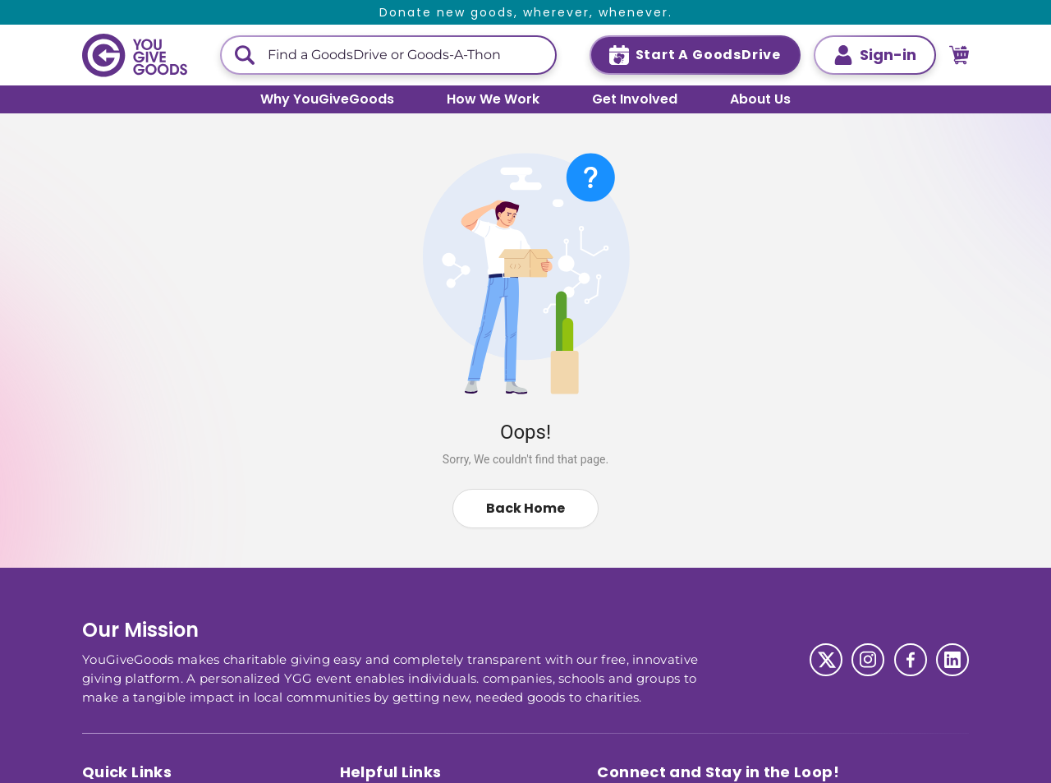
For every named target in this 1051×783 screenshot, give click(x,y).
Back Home (525, 508)
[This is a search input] (405, 55)
